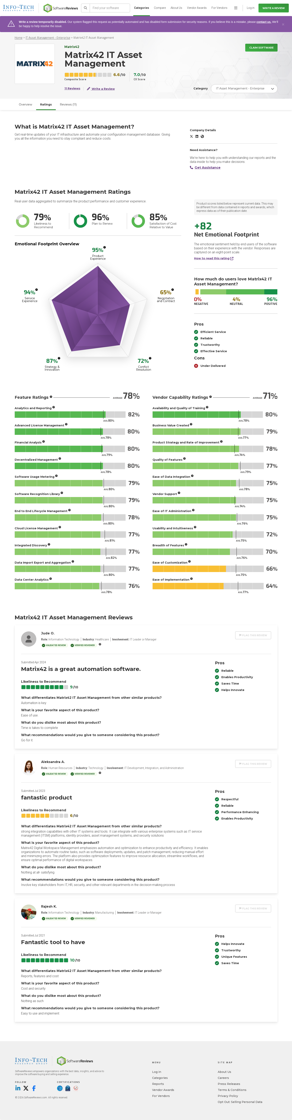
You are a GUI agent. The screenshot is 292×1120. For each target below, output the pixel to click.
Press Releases (229, 1084)
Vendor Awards (197, 7)
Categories (141, 7)
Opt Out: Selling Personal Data (240, 1102)
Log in (156, 1072)
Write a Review (273, 8)
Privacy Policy (228, 1096)
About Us (176, 7)
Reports (158, 1084)
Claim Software (261, 47)
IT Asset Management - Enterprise (48, 38)
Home (18, 38)
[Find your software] (110, 8)
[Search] (85, 8)
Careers (223, 1078)
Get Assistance (205, 167)
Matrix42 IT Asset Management (93, 38)
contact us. (263, 21)
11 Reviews (72, 88)
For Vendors (219, 7)
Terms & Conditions (232, 1090)
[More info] (104, 247)
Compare (160, 7)
